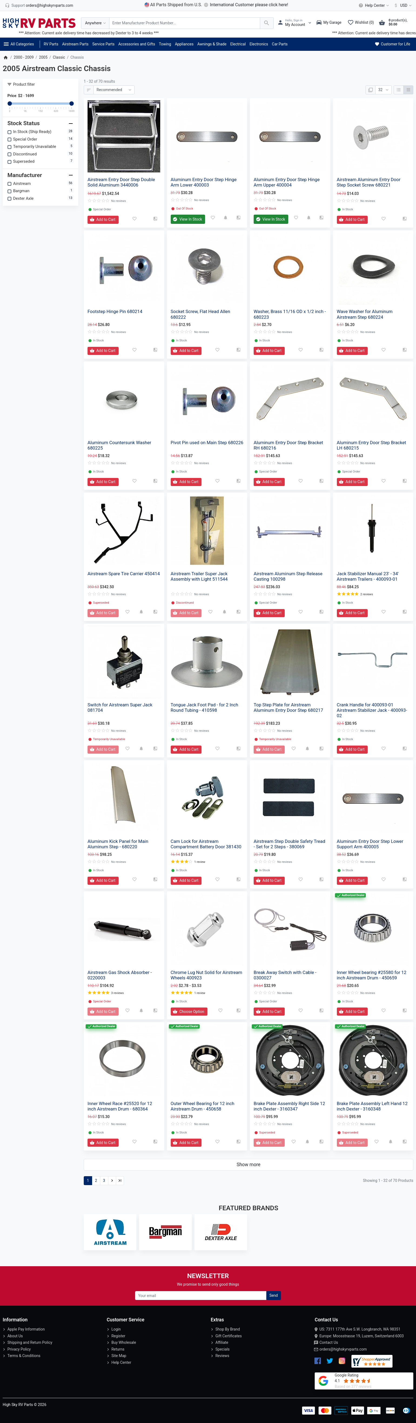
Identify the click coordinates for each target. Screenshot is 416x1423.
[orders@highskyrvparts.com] (39, 5)
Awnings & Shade (211, 44)
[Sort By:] (114, 90)
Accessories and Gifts (136, 44)
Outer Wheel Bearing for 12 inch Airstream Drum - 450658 (202, 1106)
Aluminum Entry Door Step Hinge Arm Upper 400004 (287, 182)
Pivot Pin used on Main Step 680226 (207, 442)
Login (116, 1329)
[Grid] (408, 90)
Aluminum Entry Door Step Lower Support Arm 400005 (370, 844)
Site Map (118, 1356)
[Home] (5, 57)
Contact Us (328, 1342)
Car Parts (280, 44)
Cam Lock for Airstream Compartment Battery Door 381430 (206, 844)
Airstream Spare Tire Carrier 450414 (124, 573)
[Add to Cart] (103, 220)
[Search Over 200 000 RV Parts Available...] (184, 23)
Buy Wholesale (123, 1342)
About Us (15, 1336)
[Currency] (401, 5)
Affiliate (221, 1342)
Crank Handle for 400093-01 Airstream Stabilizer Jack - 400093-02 (372, 710)
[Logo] (39, 23)
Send (273, 1295)
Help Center (121, 1362)
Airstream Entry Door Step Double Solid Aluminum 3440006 (121, 182)
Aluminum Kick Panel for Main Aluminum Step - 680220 (118, 844)
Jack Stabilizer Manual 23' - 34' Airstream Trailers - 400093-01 (368, 576)
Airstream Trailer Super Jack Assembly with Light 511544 (199, 576)
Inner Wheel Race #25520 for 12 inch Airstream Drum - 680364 (120, 1106)
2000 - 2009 (24, 57)
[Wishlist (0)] (362, 23)
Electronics (259, 44)
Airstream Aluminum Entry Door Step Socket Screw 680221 (369, 182)
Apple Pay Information (26, 1329)
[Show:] (383, 90)
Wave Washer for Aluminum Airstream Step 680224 (365, 314)
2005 (43, 57)
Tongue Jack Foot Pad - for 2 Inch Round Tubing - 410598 (204, 707)
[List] (399, 90)
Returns (117, 1349)
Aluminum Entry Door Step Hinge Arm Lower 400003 (204, 182)
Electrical (238, 44)
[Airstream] (110, 1232)
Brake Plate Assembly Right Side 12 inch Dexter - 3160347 (289, 1106)
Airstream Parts (75, 44)
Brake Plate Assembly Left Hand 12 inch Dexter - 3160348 (372, 1106)
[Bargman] (165, 1232)
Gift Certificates (228, 1336)
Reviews (222, 1356)
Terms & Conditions (23, 1356)
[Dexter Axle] (220, 1232)
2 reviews (366, 594)
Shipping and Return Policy (29, 1342)
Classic (59, 57)
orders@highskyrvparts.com (343, 1349)
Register (118, 1336)
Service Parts (103, 44)
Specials (222, 1349)
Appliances (184, 44)
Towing (165, 44)
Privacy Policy (19, 1349)
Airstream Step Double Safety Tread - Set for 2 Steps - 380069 (289, 844)
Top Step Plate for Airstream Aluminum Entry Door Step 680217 (288, 707)
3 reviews (117, 993)
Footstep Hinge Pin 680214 (115, 311)
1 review (199, 862)
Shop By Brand (227, 1329)
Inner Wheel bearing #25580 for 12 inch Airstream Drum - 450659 (372, 975)
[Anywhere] (95, 23)
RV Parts (51, 44)
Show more (248, 1164)
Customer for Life (392, 44)
